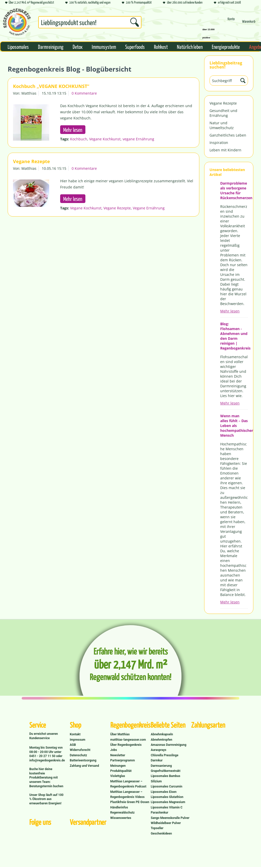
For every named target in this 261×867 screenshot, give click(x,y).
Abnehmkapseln (162, 734)
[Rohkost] (160, 46)
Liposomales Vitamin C (166, 807)
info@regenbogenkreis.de (47, 760)
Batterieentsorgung (83, 760)
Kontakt (75, 734)
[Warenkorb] (249, 24)
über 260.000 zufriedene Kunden (182, 2)
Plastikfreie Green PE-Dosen (129, 802)
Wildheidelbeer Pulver (166, 823)
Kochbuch (78, 139)
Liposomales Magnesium (168, 802)
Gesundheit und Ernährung (223, 113)
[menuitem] (89, 23)
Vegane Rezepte (223, 103)
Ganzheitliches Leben (228, 135)
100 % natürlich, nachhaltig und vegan (87, 2)
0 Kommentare (84, 93)
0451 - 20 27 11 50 (42, 756)
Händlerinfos (119, 807)
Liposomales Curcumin (166, 786)
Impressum (77, 739)
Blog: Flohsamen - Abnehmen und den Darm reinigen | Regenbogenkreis (234, 336)
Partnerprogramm (122, 760)
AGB (73, 745)
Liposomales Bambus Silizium (165, 778)
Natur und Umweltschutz (222, 125)
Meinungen (118, 766)
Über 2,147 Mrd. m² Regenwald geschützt (29, 2)
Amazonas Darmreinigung (168, 745)
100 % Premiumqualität (137, 2)
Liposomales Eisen (163, 792)
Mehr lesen (230, 311)
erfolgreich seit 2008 (227, 2)
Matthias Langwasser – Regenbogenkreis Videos (127, 794)
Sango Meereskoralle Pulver (170, 818)
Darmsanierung (161, 766)
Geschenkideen (161, 833)
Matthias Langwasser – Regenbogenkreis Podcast (128, 784)
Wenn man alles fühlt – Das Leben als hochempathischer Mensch (234, 425)
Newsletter (117, 755)
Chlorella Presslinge (164, 755)
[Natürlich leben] (189, 46)
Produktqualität (121, 771)
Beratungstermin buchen (46, 786)
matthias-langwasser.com (128, 739)
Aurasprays (158, 750)
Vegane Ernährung (149, 208)
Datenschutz (78, 755)
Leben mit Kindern (225, 150)
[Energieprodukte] (225, 46)
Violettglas (117, 776)
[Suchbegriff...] (89, 22)
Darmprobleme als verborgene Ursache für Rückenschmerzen (234, 190)
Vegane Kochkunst (105, 139)
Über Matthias (120, 734)
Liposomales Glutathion (167, 797)
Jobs (113, 750)
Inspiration (219, 142)
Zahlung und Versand (84, 766)
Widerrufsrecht (80, 750)
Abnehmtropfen (161, 739)
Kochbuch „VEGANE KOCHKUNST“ (51, 86)
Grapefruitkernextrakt (165, 771)
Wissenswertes (120, 818)
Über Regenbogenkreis (126, 745)
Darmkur (157, 760)
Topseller (157, 828)
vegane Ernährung (138, 139)
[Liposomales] (18, 46)
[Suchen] (134, 22)
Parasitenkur (159, 812)
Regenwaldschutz (122, 812)
